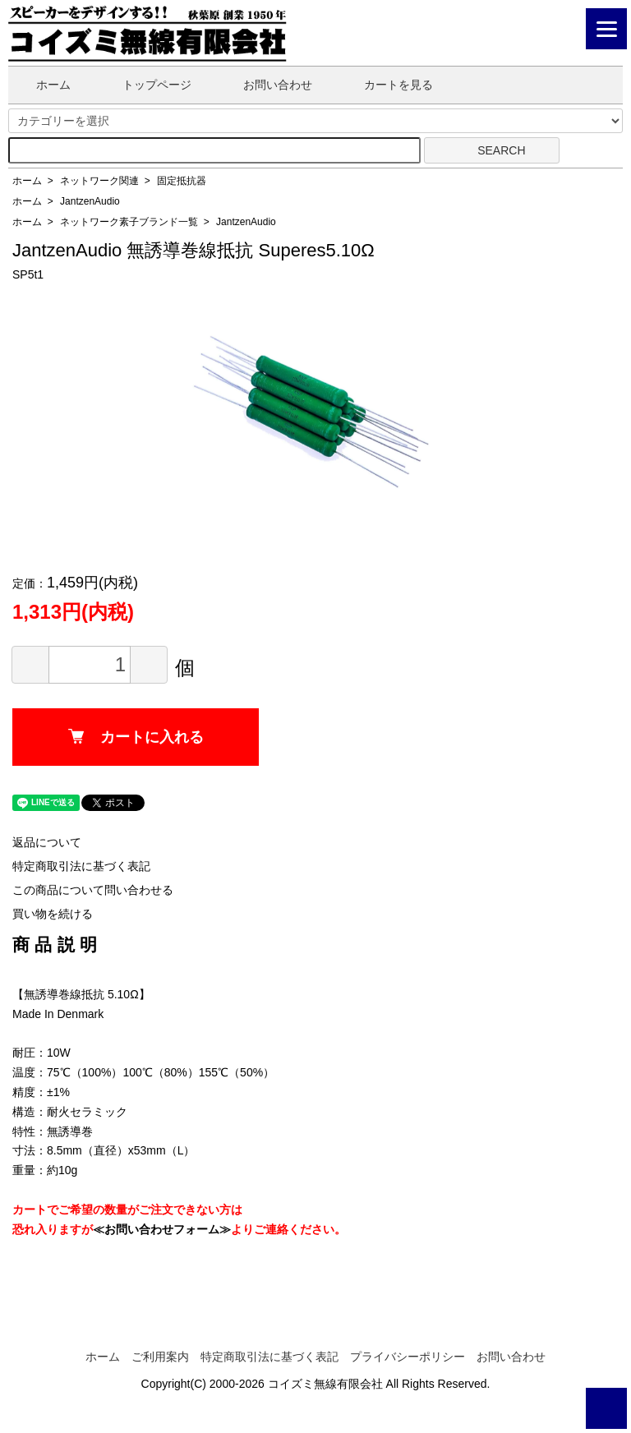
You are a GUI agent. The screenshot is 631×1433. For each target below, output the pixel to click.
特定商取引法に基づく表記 (81, 866)
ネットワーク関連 (99, 181)
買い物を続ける (52, 913)
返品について (46, 842)
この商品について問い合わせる (92, 889)
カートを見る (386, 84)
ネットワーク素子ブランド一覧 (129, 222)
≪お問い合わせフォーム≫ (162, 1229)
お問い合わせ (265, 84)
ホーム (41, 84)
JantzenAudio (90, 201)
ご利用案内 (160, 1356)
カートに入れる (136, 737)
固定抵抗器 (181, 181)
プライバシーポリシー (407, 1356)
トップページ (145, 84)
